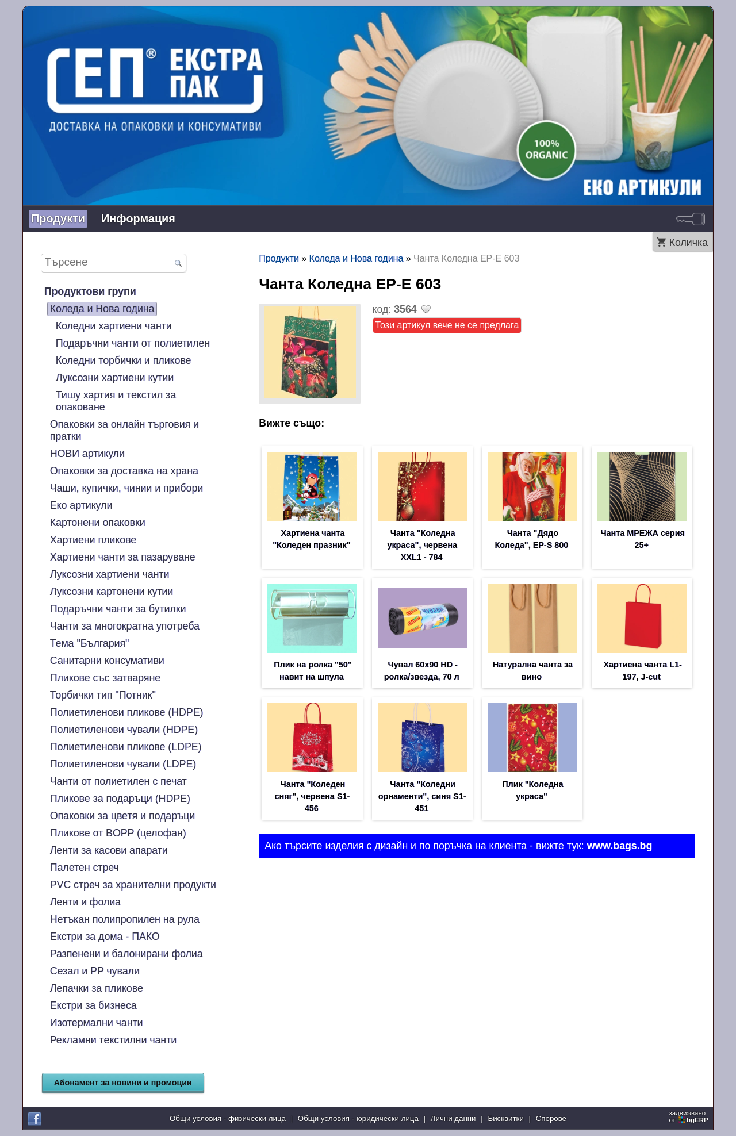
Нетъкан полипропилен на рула (125, 919)
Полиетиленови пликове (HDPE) (127, 712)
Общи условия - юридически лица (358, 1118)
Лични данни (453, 1118)
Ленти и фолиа (85, 902)
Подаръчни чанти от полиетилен (133, 343)
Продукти (58, 218)
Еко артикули (81, 505)
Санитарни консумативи (107, 660)
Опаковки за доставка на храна (124, 471)
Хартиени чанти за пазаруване (122, 557)
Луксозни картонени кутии (111, 591)
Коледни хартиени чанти (114, 326)
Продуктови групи (90, 291)
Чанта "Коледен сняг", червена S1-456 (312, 796)
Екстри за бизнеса (93, 1005)
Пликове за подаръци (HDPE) (120, 798)
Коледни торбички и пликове (123, 360)
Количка (688, 242)
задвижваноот (689, 1116)
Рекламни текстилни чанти (113, 1040)
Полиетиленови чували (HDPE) (124, 729)
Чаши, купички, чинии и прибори (126, 488)
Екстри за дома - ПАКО (105, 936)
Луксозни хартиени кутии (115, 377)
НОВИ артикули (87, 453)
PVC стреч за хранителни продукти (133, 885)
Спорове (551, 1118)
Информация (138, 218)
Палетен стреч (84, 867)
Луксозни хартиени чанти (110, 574)
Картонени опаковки (97, 522)
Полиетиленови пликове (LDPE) (126, 747)
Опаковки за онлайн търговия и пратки (124, 430)
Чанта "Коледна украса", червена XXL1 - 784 (422, 545)
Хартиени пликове (93, 540)
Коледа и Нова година (102, 308)
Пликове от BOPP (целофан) (118, 833)
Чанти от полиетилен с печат (118, 781)
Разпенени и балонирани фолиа (126, 954)
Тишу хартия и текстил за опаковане (116, 401)
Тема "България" (89, 643)
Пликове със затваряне (105, 678)
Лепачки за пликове (96, 988)
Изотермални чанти (96, 1022)
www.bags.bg (620, 845)
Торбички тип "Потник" (103, 695)
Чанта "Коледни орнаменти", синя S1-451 (422, 796)
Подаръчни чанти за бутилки (118, 609)
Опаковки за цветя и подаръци (122, 816)
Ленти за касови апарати (109, 850)
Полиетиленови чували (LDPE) (123, 764)
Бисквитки (505, 1118)
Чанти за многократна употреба (125, 626)
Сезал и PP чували (95, 971)
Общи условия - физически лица (228, 1118)
